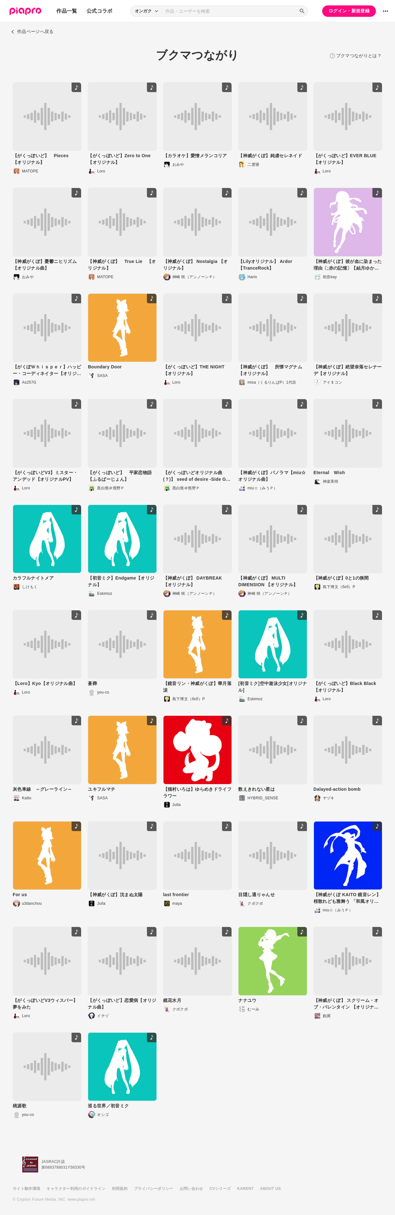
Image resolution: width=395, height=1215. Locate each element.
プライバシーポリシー (153, 1188)
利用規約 (120, 1188)
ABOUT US (270, 1188)
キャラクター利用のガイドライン (75, 1188)
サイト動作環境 (26, 1188)
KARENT (245, 1188)
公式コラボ (100, 11)
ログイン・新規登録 (349, 10)
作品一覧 (66, 11)
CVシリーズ (220, 1188)
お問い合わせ (191, 1188)
